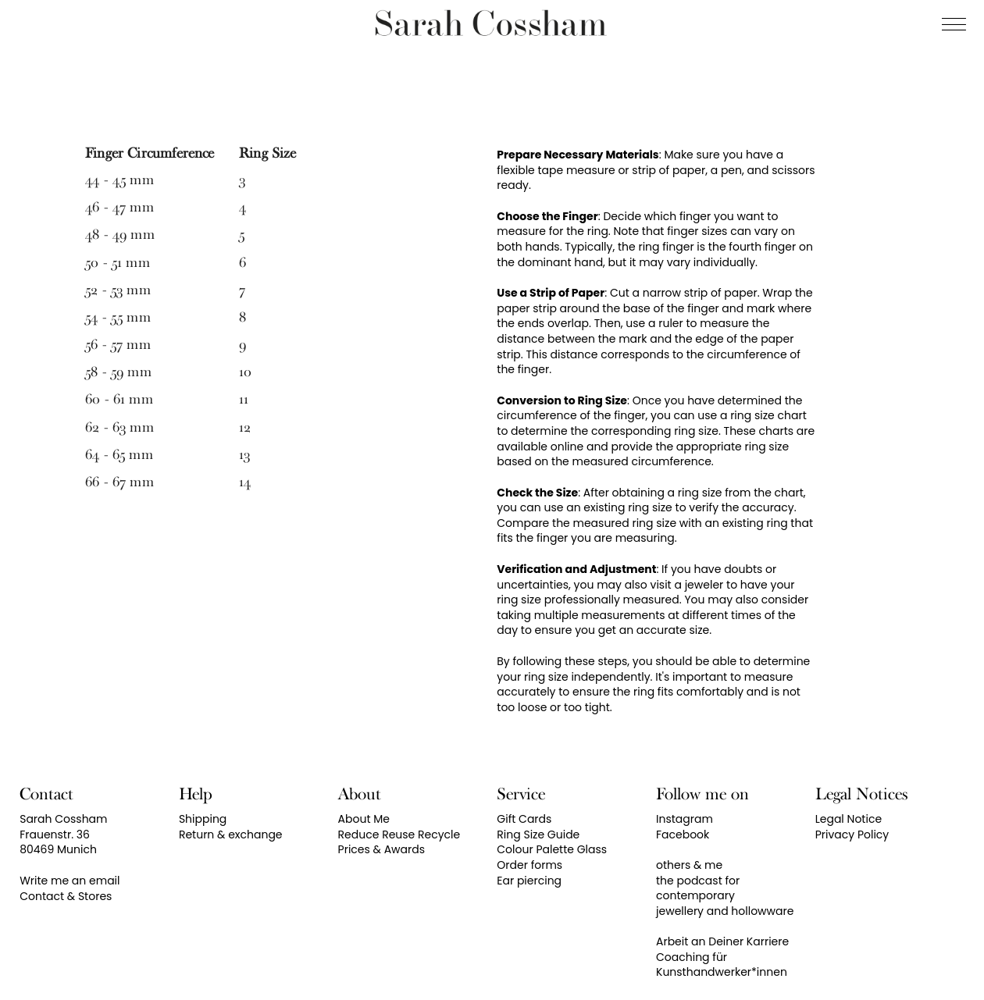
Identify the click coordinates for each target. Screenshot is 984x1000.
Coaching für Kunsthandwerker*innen (721, 964)
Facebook (682, 834)
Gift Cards (524, 819)
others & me (689, 865)
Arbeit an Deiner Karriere (722, 941)
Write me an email (69, 880)
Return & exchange (231, 834)
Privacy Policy (852, 834)
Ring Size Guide (538, 834)
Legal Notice (848, 819)
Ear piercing (529, 880)
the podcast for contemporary (698, 888)
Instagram (684, 819)
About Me (364, 819)
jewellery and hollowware (724, 911)
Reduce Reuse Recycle (399, 834)
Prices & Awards (381, 849)
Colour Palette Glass (552, 849)
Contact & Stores (66, 896)
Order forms (529, 865)
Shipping (202, 819)
